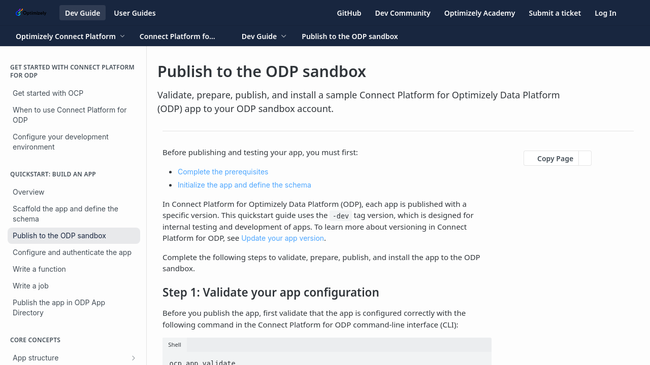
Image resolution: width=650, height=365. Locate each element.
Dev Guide (82, 13)
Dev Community (403, 13)
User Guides (134, 13)
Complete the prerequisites (223, 171)
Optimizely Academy (479, 13)
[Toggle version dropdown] (184, 36)
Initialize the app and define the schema (244, 184)
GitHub (349, 13)
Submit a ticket (555, 13)
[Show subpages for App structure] (133, 358)
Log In (605, 13)
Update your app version (282, 238)
